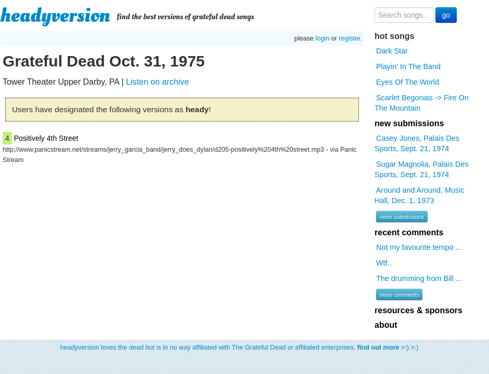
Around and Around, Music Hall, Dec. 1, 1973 (420, 195)
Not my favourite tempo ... (419, 247)
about (386, 324)
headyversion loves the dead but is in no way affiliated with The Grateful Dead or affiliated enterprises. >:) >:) (239, 347)
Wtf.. (384, 263)
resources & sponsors (418, 310)
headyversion (55, 16)
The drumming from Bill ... (419, 278)
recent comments (409, 232)
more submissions (402, 216)
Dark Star (392, 51)
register (349, 38)
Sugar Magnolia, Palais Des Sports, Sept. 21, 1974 (422, 169)
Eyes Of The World (407, 82)
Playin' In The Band (408, 66)
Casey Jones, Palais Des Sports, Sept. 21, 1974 (417, 143)
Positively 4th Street (46, 138)
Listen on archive (157, 81)
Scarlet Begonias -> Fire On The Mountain (422, 103)
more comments (399, 294)
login (322, 38)
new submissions (409, 123)
